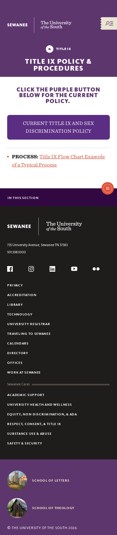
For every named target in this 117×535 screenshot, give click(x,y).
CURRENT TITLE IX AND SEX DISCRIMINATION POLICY (58, 127)
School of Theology (53, 508)
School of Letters (50, 480)
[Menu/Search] (109, 23)
